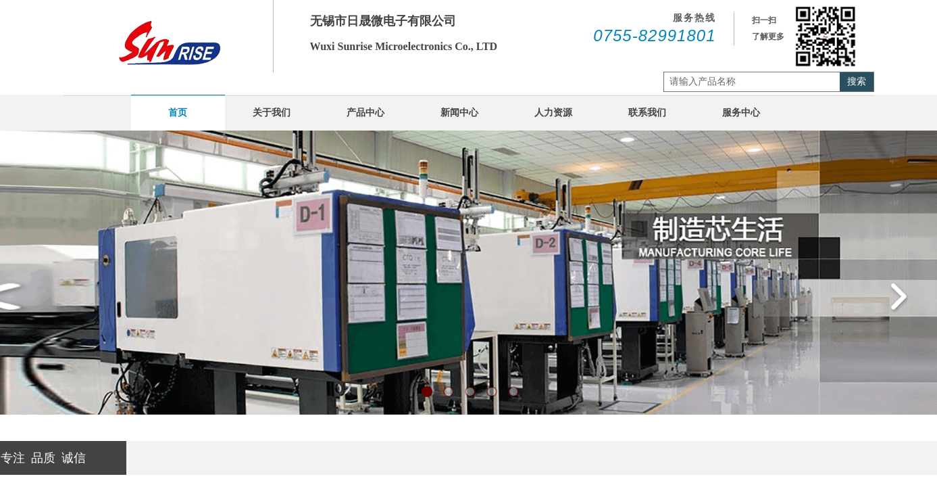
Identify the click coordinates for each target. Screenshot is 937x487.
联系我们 (647, 113)
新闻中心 (459, 113)
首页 (177, 113)
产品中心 (365, 113)
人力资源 (553, 113)
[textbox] (752, 82)
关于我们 (271, 113)
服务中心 (741, 113)
